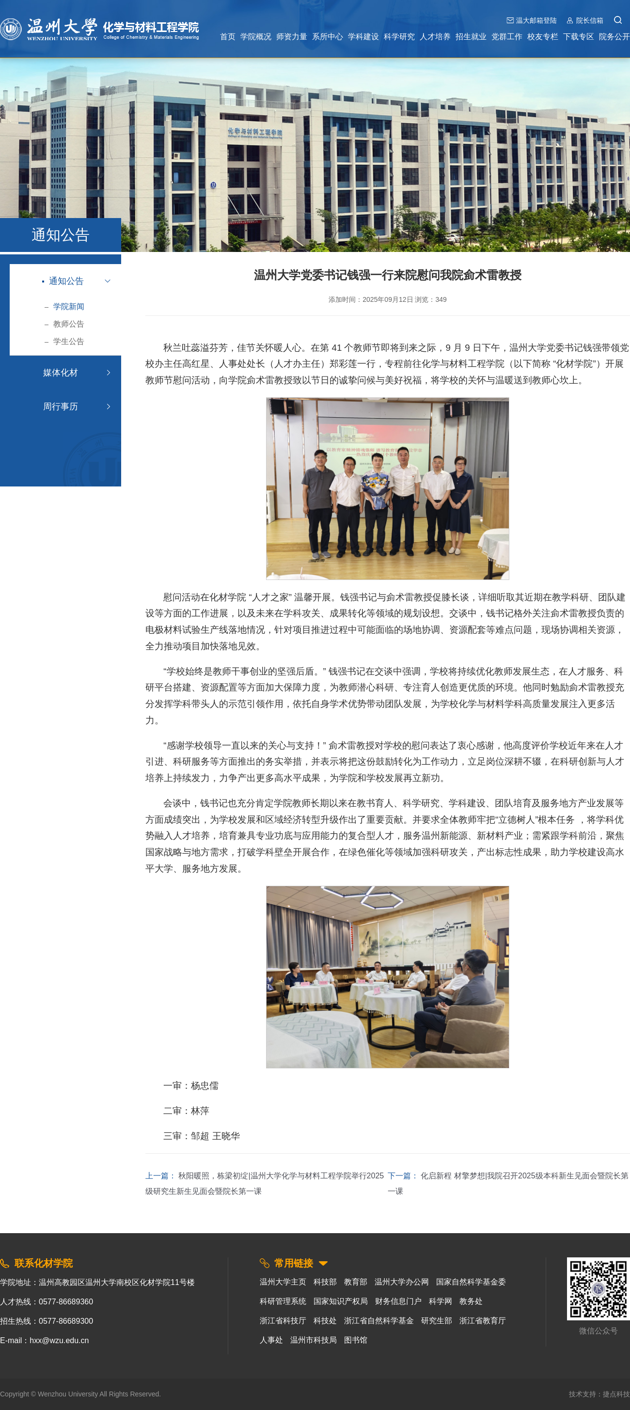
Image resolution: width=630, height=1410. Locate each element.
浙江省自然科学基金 (379, 1320)
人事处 (271, 1340)
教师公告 (64, 324)
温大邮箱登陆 (536, 20)
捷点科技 (616, 1394)
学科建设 (363, 36)
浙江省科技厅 (283, 1320)
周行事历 (59, 406)
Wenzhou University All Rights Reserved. (99, 1394)
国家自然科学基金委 (471, 1282)
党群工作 (506, 36)
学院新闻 (64, 306)
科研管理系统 (283, 1301)
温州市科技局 (313, 1340)
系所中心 (327, 36)
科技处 (325, 1320)
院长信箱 (589, 20)
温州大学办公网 (402, 1282)
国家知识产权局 (341, 1301)
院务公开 (614, 36)
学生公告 (64, 341)
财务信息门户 (398, 1301)
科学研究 (399, 36)
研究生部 (436, 1320)
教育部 (355, 1282)
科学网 (440, 1301)
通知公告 (63, 281)
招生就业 (471, 36)
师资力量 (291, 36)
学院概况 (255, 36)
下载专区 (578, 36)
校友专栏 (542, 36)
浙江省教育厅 (482, 1320)
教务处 (471, 1301)
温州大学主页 (283, 1282)
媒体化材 (59, 372)
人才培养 (435, 36)
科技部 (325, 1282)
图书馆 (355, 1340)
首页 (228, 36)
